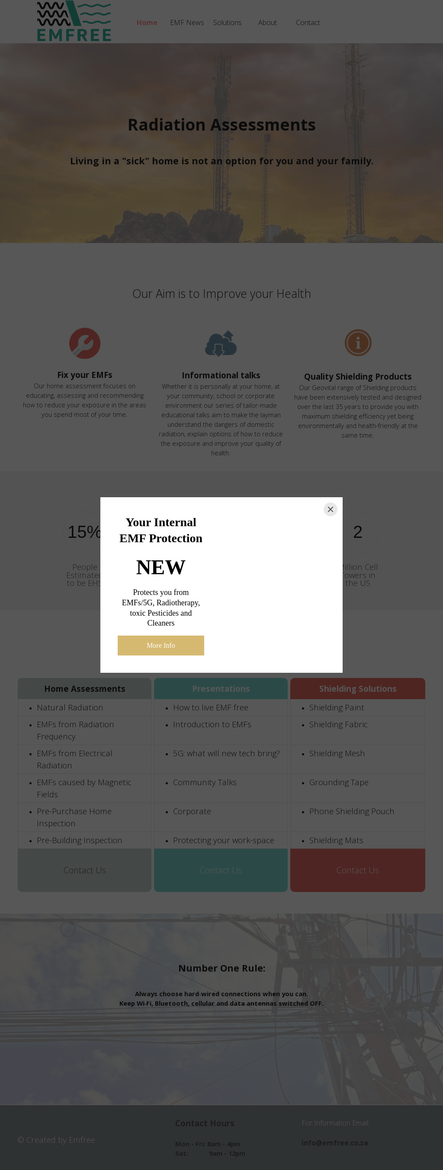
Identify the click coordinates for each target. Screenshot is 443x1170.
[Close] (330, 509)
